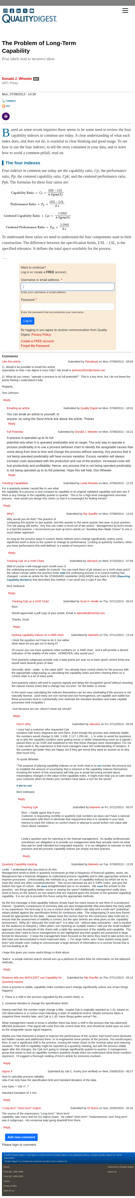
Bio (36, 78)
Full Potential (15, 431)
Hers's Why (24, 724)
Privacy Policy (41, 334)
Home (6, 1167)
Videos (6, 1181)
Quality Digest (89, 408)
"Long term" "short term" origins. (22, 1108)
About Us (112, 1172)
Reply (6, 400)
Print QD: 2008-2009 (13, 1176)
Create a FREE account (37, 341)
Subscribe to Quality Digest (120, 1167)
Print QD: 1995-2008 (13, 1172)
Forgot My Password (35, 345)
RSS (8, 106)
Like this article (11, 361)
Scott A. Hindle (89, 601)
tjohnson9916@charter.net (88, 370)
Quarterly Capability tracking (19, 864)
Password (28, 299)
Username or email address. (40, 280)
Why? (10, 513)
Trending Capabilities (15, 483)
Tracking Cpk (29, 807)
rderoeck (92, 560)
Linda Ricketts (89, 483)
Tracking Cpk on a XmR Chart (25, 560)
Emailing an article (18, 408)
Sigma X (7, 1071)
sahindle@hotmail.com (91, 613)
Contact (94, 1155)
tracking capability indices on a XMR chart (38, 635)
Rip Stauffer (90, 513)
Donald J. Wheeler (17, 79)
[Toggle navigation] (126, 11)
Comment (11, 101)
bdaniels (93, 635)
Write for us (8, 1190)
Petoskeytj (91, 361)
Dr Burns (92, 1108)
